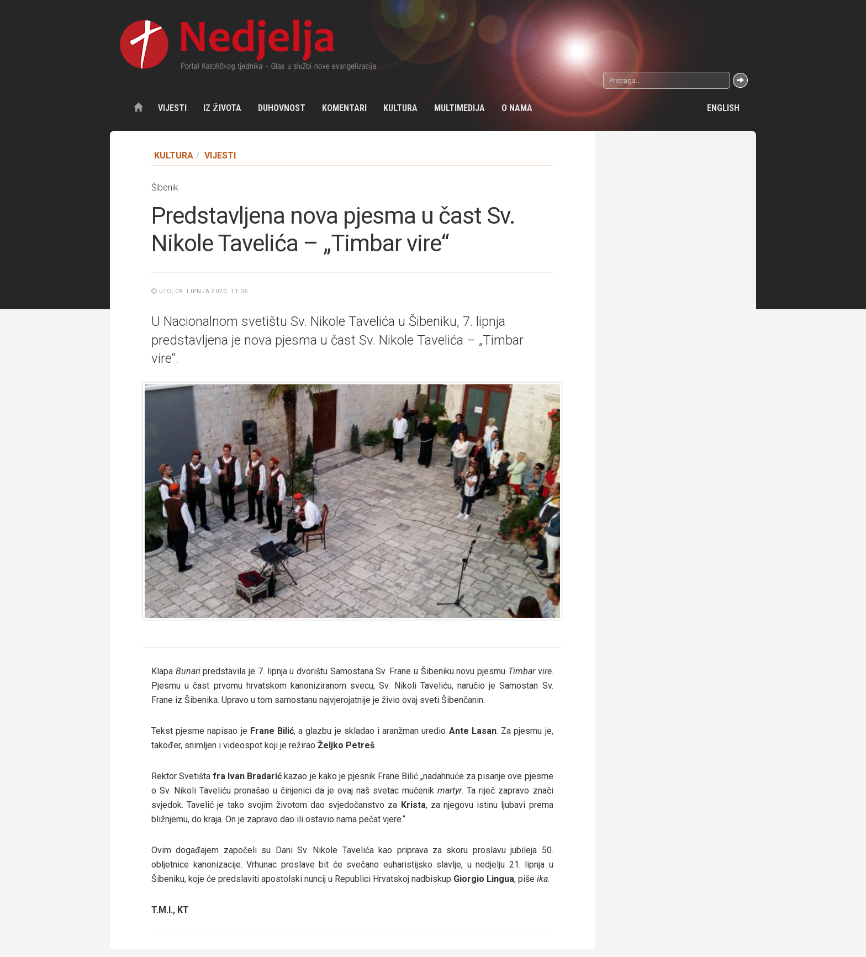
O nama (516, 108)
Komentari (344, 108)
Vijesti (172, 108)
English (723, 108)
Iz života (222, 108)
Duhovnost (281, 108)
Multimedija (459, 108)
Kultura (400, 108)
